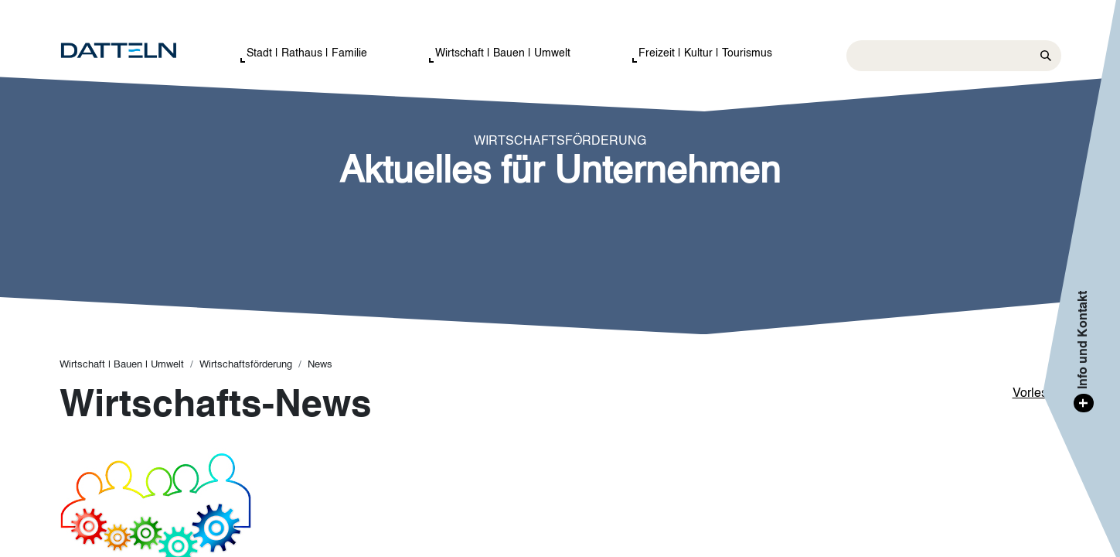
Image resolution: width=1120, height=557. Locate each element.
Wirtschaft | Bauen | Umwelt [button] (502, 53)
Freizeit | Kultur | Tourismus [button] (705, 53)
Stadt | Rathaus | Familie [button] (307, 53)
